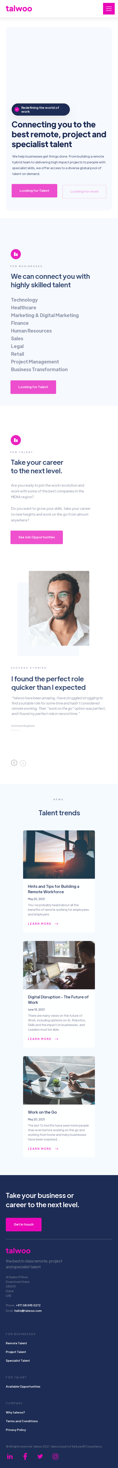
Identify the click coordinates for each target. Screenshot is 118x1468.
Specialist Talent (18, 1360)
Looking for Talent (34, 192)
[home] (19, 8)
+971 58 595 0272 (28, 1305)
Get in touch (24, 1224)
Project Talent (16, 1352)
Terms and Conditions (22, 1421)
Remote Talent (16, 1343)
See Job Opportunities (36, 539)
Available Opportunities (23, 1386)
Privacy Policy (16, 1429)
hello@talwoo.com (28, 1310)
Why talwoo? (15, 1412)
